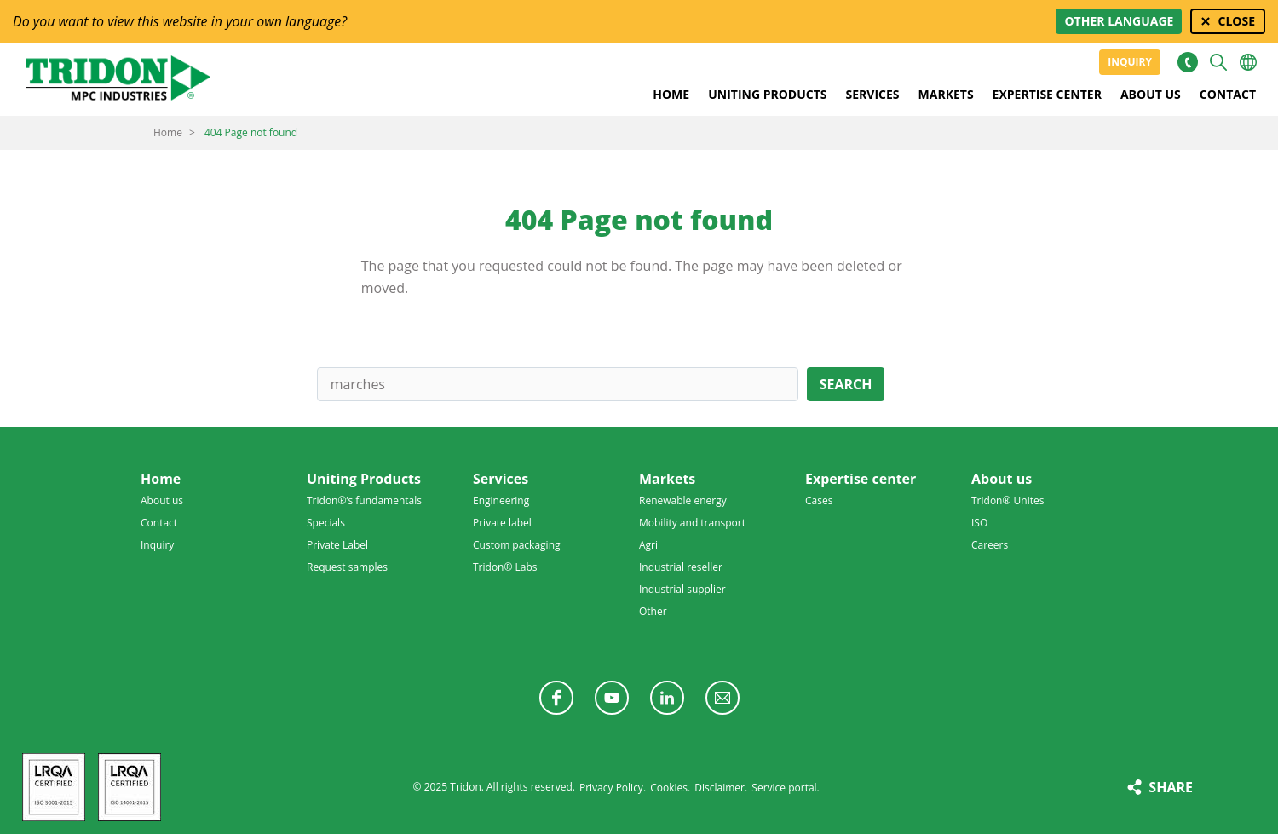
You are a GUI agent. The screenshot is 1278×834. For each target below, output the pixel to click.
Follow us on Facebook (556, 698)
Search (846, 384)
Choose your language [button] (1248, 62)
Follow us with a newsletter (722, 698)
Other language (1118, 21)
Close (1236, 21)
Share (1170, 787)
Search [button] (1218, 62)
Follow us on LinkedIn (667, 698)
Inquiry (1130, 62)
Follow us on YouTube (612, 698)
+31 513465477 (1187, 62)
